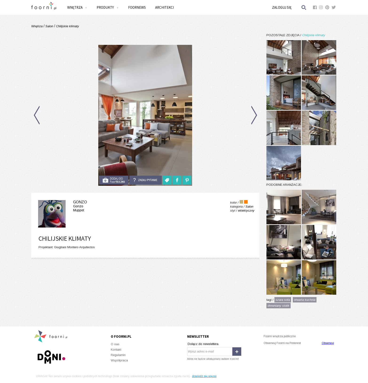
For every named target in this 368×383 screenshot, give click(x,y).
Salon (49, 26)
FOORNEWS (137, 7)
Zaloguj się (282, 7)
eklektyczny (246, 210)
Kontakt (116, 349)
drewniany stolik (278, 305)
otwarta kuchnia (304, 300)
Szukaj (304, 7)
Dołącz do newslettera (203, 344)
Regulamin (118, 355)
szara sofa (283, 300)
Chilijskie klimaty (67, 26)
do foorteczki (113, 180)
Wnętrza (77, 7)
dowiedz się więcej (204, 376)
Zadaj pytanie (145, 180)
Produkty (108, 7)
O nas (115, 344)
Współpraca (119, 360)
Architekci (164, 7)
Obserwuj (328, 343)
